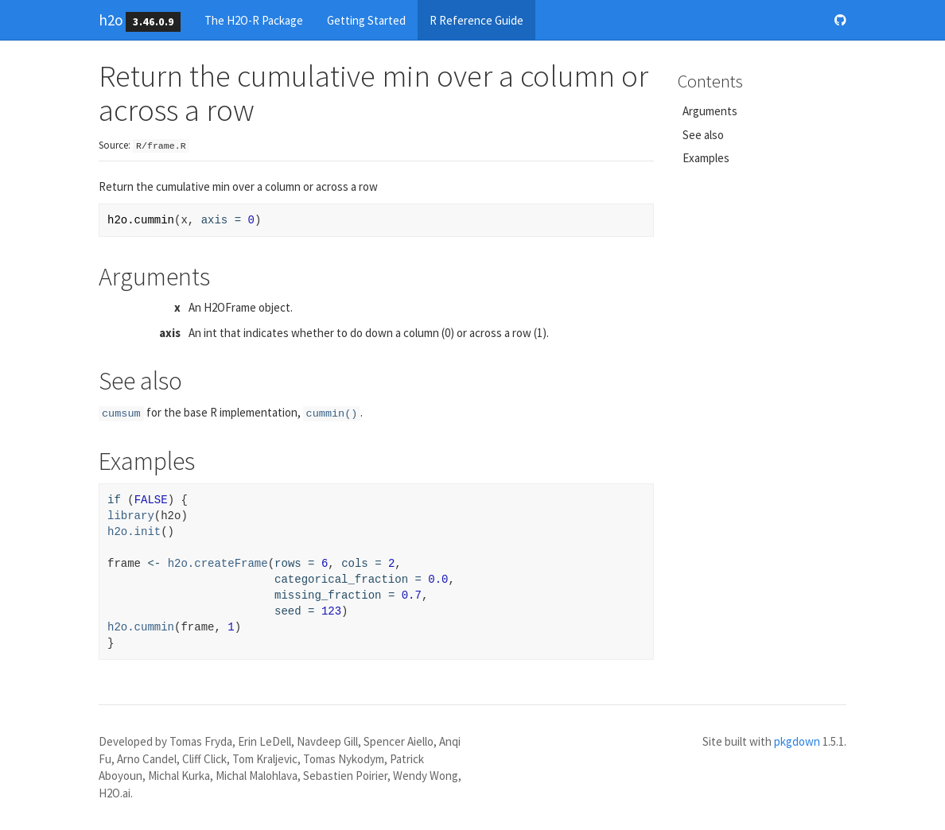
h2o (110, 19)
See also (703, 134)
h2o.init (134, 532)
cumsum (121, 414)
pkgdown (797, 741)
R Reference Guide (476, 20)
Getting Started (366, 20)
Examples (705, 157)
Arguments (709, 110)
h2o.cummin (140, 627)
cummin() (332, 414)
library (130, 516)
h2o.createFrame (218, 563)
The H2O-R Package (253, 20)
